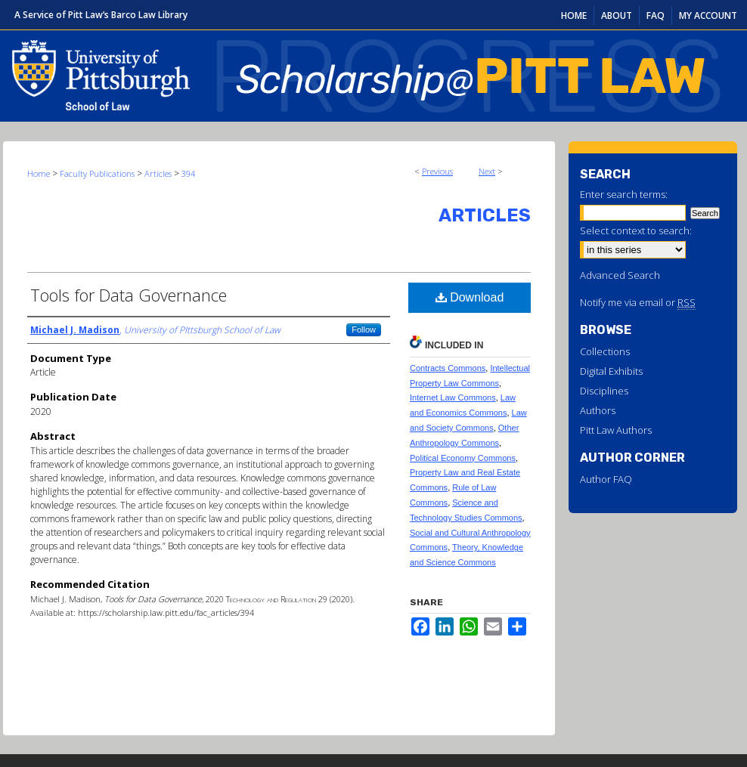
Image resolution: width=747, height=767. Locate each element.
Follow (364, 329)
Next (487, 171)
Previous (437, 171)
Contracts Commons (447, 368)
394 (188, 173)
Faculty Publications (97, 173)
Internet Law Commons (453, 397)
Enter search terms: (624, 194)
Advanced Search (620, 275)
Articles (158, 173)
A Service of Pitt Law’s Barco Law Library (101, 14)
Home (38, 173)
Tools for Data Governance (128, 294)
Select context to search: (636, 230)
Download (469, 297)
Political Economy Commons (463, 457)
